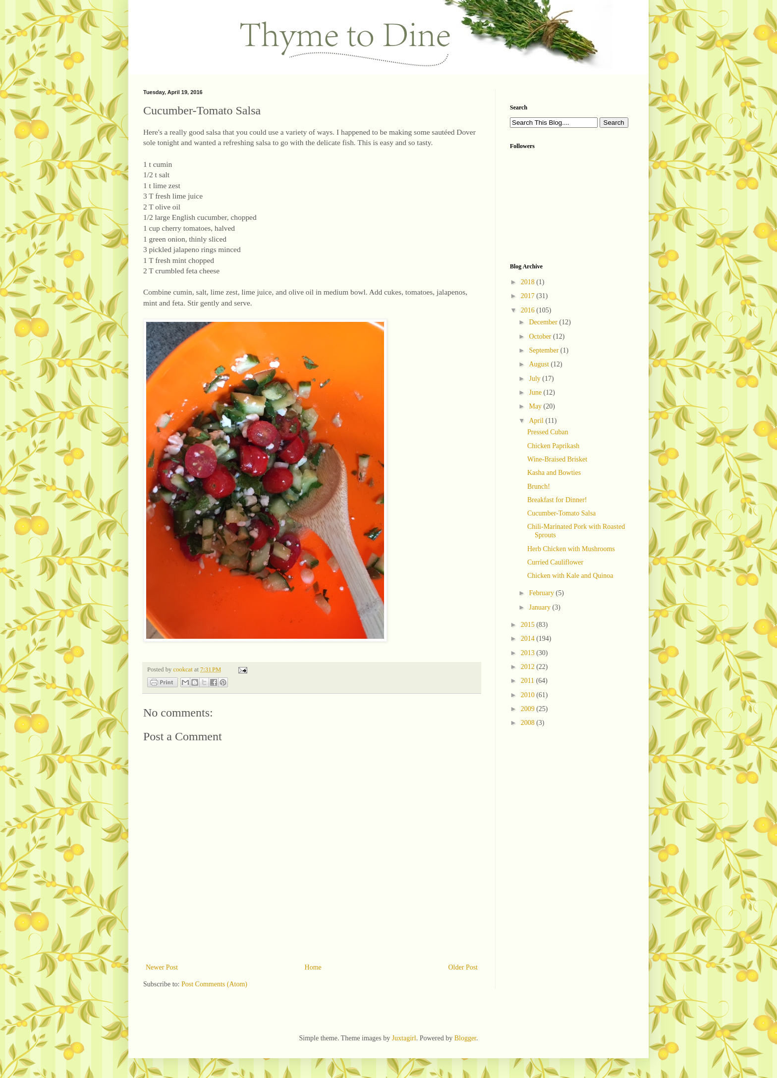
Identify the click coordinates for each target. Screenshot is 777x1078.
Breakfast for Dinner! (557, 500)
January (540, 607)
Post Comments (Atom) (214, 984)
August (540, 364)
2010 (529, 695)
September (544, 350)
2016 (529, 310)
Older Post (463, 967)
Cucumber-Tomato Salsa (561, 513)
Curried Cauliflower (555, 562)
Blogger (465, 1038)
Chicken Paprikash (553, 446)
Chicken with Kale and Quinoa (570, 575)
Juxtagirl (404, 1038)
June (536, 392)
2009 (529, 709)
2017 (529, 296)
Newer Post (162, 967)
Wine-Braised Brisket (557, 459)
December (544, 322)
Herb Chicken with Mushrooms (571, 549)
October (541, 336)
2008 (529, 722)
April (537, 420)
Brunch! (538, 486)
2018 (529, 282)
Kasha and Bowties (554, 472)
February (542, 593)
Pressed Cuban (547, 432)
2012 (529, 666)
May (536, 406)
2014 (529, 638)
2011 (528, 680)
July (535, 378)
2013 (529, 653)
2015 (529, 624)
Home (313, 967)
